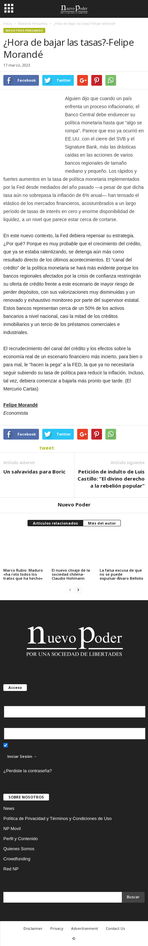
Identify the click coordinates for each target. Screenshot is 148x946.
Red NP (11, 868)
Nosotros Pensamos (24, 30)
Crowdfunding (16, 858)
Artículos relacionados (55, 523)
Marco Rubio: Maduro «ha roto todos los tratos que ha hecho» (23, 574)
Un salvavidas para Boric (34, 471)
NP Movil (12, 828)
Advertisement (84, 928)
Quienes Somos (19, 848)
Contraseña (14, 723)
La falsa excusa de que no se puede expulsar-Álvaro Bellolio (121, 574)
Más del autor (102, 523)
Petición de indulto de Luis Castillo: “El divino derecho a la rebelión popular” (111, 478)
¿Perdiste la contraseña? (27, 770)
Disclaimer (33, 928)
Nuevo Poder (74, 504)
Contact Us (115, 928)
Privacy (56, 928)
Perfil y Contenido (20, 838)
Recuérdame (18, 745)
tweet (46, 448)
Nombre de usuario (22, 701)
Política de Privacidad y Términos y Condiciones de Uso (57, 818)
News (8, 808)
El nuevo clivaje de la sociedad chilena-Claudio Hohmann (71, 574)
